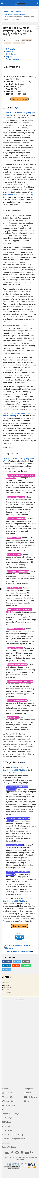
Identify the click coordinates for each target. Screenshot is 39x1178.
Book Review (11, 54)
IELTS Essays (7, 1118)
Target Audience (12, 59)
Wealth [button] (19, 937)
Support (5, 1088)
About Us (7, 1093)
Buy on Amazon (19, 926)
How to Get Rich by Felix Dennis (18, 951)
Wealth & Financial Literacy (16, 14)
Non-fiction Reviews (26, 40)
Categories (28, 1088)
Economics (6, 1143)
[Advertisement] (19, 1020)
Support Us (7, 1097)
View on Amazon (19, 99)
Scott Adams (16, 43)
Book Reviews (15, 12)
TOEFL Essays (7, 1122)
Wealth (23, 43)
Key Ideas (10, 56)
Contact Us (7, 1101)
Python (28, 1101)
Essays (27, 1093)
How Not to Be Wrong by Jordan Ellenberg (17, 946)
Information (11, 49)
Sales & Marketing (9, 1147)
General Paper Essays (10, 1113)
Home (5, 12)
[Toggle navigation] (2, 2)
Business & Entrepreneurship (13, 1139)
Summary (10, 51)
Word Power (7, 1126)
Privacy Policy (8, 1105)
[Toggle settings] (37, 2)
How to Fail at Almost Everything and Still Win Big (19, 194)
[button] (37, 26)
